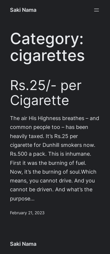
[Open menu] (96, 10)
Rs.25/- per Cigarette (46, 92)
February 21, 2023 (27, 212)
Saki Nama (23, 10)
